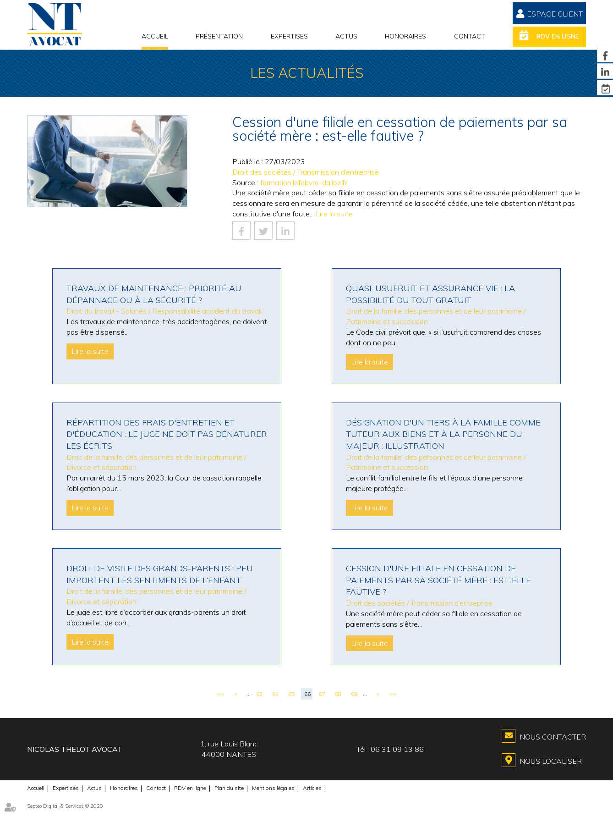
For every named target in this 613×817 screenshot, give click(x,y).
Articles (312, 787)
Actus (346, 36)
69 (354, 693)
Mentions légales (273, 787)
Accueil (155, 36)
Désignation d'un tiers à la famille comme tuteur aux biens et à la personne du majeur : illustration (443, 434)
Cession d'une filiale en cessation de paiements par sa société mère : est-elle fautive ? (438, 580)
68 (338, 693)
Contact (469, 36)
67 (322, 693)
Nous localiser (551, 761)
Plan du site (229, 787)
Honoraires (405, 36)
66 (307, 693)
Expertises (289, 36)
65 (291, 693)
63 (259, 693)
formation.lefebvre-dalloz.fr (303, 182)
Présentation (219, 36)
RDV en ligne (557, 36)
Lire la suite (334, 213)
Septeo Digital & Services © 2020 (65, 806)
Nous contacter (553, 736)
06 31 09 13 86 (397, 749)
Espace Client (555, 13)
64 (275, 693)
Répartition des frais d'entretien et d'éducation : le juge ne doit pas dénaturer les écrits (166, 434)
